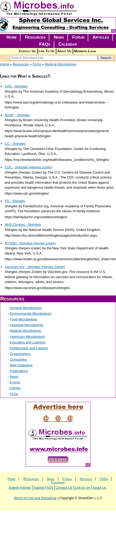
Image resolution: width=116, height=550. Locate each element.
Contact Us (27, 51)
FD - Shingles (15, 201)
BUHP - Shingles (17, 115)
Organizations (20, 354)
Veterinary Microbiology (27, 337)
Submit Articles (20, 488)
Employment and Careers (29, 348)
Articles (101, 37)
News (59, 37)
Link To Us (46, 51)
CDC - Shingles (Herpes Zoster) (28, 167)
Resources (35, 37)
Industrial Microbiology (26, 325)
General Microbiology (26, 308)
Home (11, 37)
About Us (64, 51)
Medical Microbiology (60, 64)
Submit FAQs (43, 488)
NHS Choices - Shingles (23, 224)
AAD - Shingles (16, 86)
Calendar (67, 44)
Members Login (85, 51)
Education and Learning (27, 342)
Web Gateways (21, 365)
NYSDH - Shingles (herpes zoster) (30, 243)
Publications (19, 371)
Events (15, 382)
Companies (18, 359)
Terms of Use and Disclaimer (35, 498)
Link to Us (82, 488)
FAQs (44, 44)
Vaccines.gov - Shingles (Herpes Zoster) (35, 267)
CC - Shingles (15, 144)
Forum (78, 37)
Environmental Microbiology (30, 313)
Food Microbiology (23, 319)
